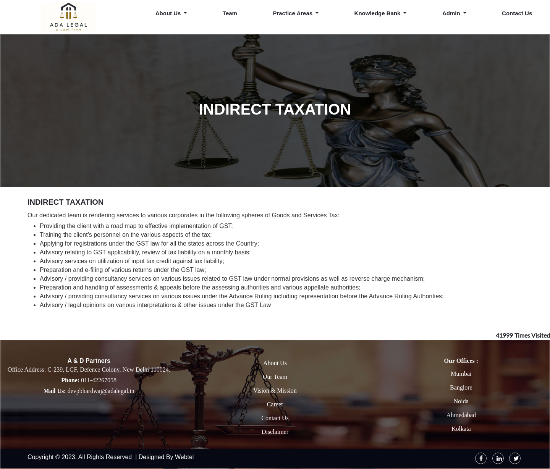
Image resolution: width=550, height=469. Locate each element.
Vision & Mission (275, 390)
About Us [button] (169, 13)
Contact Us (517, 13)
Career (275, 404)
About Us (275, 363)
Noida (461, 401)
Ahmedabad (461, 415)
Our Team (275, 377)
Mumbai (461, 373)
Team (230, 13)
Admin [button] (452, 13)
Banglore (461, 387)
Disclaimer (275, 432)
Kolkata (461, 428)
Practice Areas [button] (293, 13)
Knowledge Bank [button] (378, 13)
